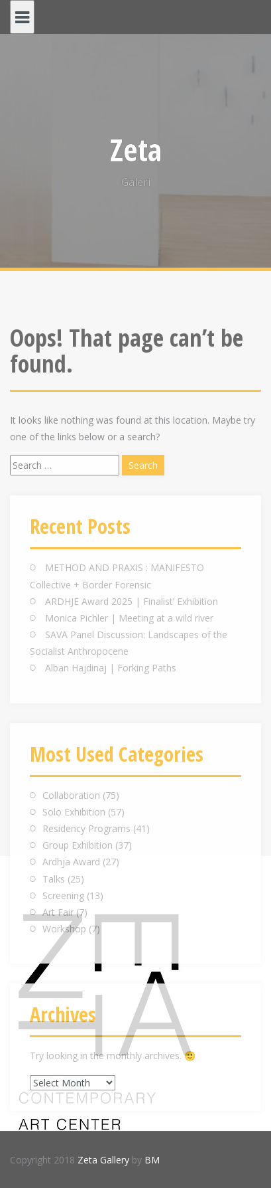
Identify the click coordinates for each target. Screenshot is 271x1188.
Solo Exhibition (73, 812)
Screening (63, 895)
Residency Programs (86, 828)
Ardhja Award (71, 861)
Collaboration (71, 795)
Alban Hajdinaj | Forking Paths (110, 667)
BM (152, 1159)
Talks (53, 879)
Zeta (136, 149)
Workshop (64, 928)
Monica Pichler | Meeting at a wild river (129, 618)
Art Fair (58, 912)
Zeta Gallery (103, 1159)
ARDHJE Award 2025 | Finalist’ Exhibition (131, 601)
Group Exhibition (77, 845)
